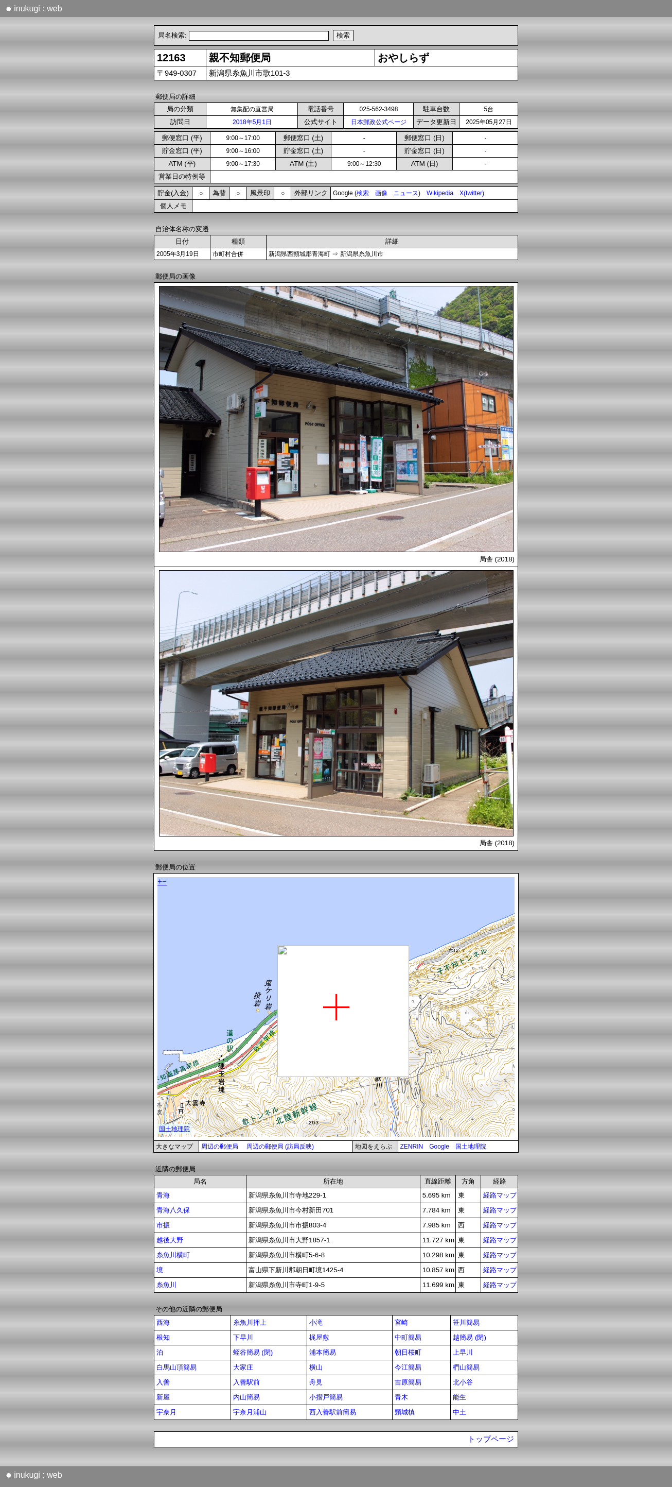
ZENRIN (411, 1146)
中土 (459, 1412)
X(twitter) (471, 193)
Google (439, 1146)
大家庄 (243, 1367)
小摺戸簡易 (326, 1397)
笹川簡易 (466, 1322)
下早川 (243, 1337)
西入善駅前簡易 (332, 1412)
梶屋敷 (319, 1337)
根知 (163, 1337)
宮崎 (401, 1322)
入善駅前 (246, 1382)
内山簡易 (246, 1397)
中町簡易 (408, 1337)
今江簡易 (408, 1367)
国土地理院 (470, 1146)
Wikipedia (440, 193)
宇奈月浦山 (250, 1412)
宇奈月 (166, 1412)
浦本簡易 (322, 1352)
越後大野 (169, 1240)
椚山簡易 (466, 1367)
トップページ (491, 1439)
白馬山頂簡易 (176, 1367)
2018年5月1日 (252, 122)
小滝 (316, 1322)
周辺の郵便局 (219, 1146)
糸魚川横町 (173, 1255)
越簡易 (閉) (469, 1337)
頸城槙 (405, 1412)
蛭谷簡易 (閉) (253, 1352)
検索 (363, 193)
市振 (163, 1225)
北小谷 (463, 1382)
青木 (401, 1397)
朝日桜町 (408, 1352)
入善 (163, 1382)
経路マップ (500, 1195)
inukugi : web (34, 8)
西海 (163, 1322)
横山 (316, 1367)
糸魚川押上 (250, 1322)
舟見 (316, 1382)
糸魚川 (166, 1285)
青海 (163, 1195)
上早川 (463, 1352)
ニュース (406, 193)
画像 (381, 193)
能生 (459, 1397)
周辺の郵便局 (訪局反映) (280, 1146)
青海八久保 (173, 1210)
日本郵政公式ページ (378, 122)
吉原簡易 (408, 1382)
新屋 (163, 1397)
